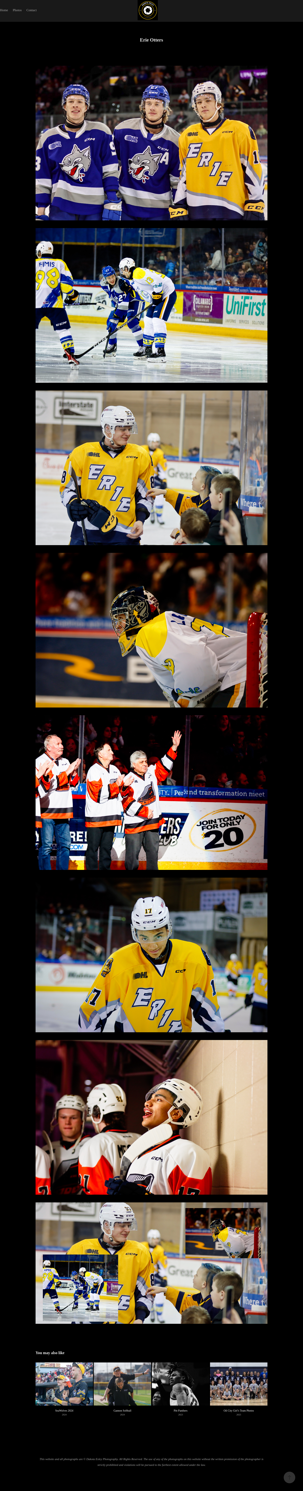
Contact (31, 10)
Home (4, 10)
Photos (17, 10)
